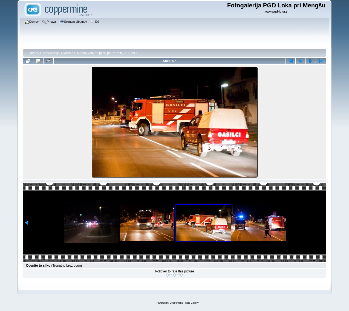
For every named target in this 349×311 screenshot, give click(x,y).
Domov (34, 53)
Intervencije (51, 53)
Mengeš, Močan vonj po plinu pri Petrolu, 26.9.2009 (101, 53)
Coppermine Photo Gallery (183, 302)
